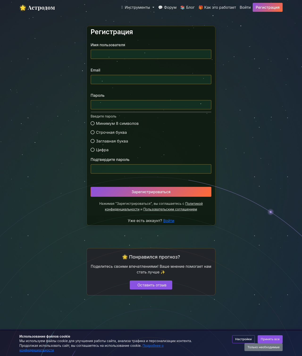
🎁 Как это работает (217, 7)
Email (95, 70)
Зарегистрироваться (151, 191)
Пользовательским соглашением (170, 209)
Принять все (270, 339)
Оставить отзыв (152, 285)
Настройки (243, 339)
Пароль (98, 95)
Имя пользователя (108, 44)
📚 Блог (187, 7)
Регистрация (268, 7)
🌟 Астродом (37, 7)
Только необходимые (263, 347)
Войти (245, 7)
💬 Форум (167, 7)
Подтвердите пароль (110, 159)
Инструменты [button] (136, 7)
